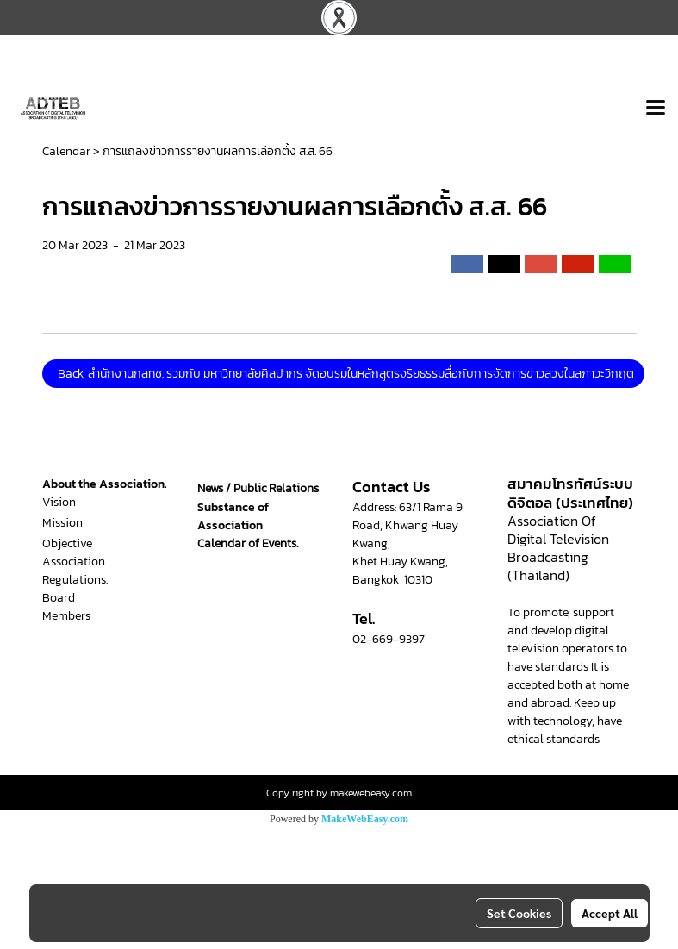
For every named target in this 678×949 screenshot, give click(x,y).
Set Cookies (519, 913)
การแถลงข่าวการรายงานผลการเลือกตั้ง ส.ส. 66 (218, 151)
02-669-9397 (388, 639)
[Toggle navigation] (656, 109)
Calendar (66, 151)
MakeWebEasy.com (364, 819)
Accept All (610, 913)
